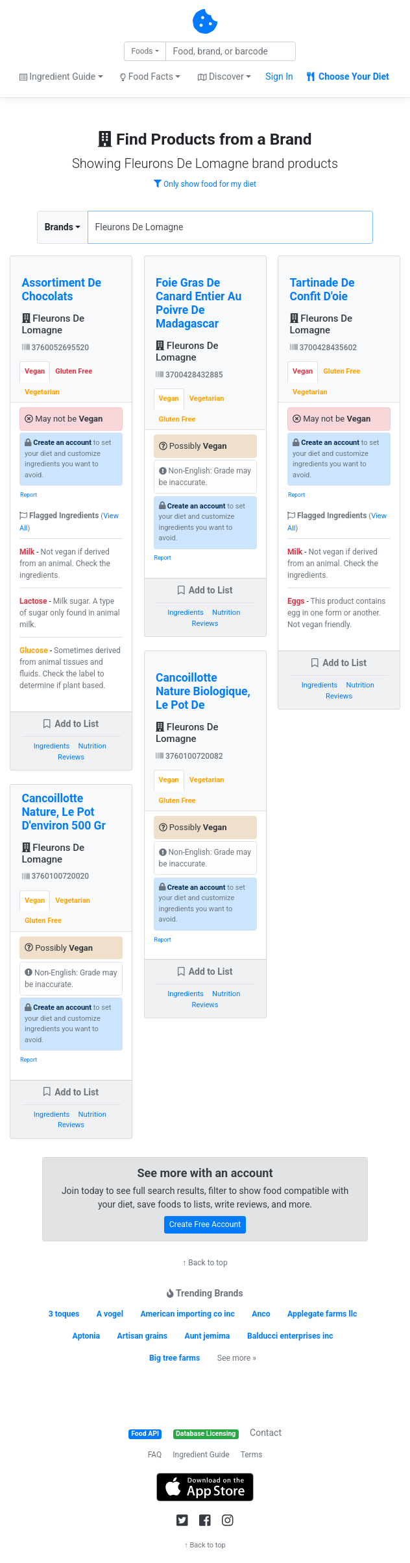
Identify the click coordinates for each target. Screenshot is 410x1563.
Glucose (33, 650)
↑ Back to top (204, 1262)
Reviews (71, 757)
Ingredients (52, 746)
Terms (252, 1454)
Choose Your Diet (348, 76)
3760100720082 (189, 756)
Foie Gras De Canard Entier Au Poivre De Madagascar (198, 303)
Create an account (62, 442)
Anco (261, 1313)
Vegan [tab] (35, 371)
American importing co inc (187, 1313)
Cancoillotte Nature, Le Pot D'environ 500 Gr (64, 812)
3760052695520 (56, 347)
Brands (59, 227)
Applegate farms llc (322, 1313)
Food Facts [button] (146, 76)
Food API (145, 1433)
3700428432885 (189, 374)
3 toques (64, 1313)
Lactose (33, 601)
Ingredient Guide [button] (57, 76)
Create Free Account (205, 1224)
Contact (266, 1432)
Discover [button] (221, 76)
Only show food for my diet (205, 184)
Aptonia (87, 1336)
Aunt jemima (207, 1336)
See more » (236, 1358)
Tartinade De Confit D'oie (322, 289)
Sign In (279, 76)
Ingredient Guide (201, 1454)
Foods (141, 51)
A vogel (110, 1313)
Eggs (296, 601)
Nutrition (92, 746)
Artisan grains (142, 1336)
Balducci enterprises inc (290, 1336)
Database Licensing (205, 1433)
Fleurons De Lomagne (53, 324)
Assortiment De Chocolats (62, 289)
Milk (26, 551)
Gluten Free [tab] (73, 371)
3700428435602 (323, 347)
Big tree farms (174, 1358)
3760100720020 (56, 876)
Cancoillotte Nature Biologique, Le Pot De (203, 691)
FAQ (155, 1454)
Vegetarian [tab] (42, 392)
